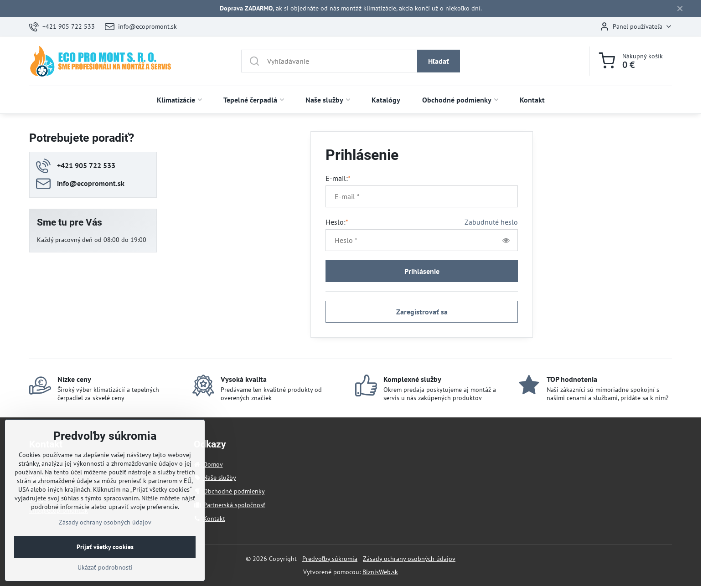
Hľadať (438, 61)
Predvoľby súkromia (329, 559)
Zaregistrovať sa (422, 311)
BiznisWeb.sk (380, 572)
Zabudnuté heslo (491, 221)
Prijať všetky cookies (105, 562)
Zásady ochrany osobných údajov (409, 559)
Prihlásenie (421, 271)
